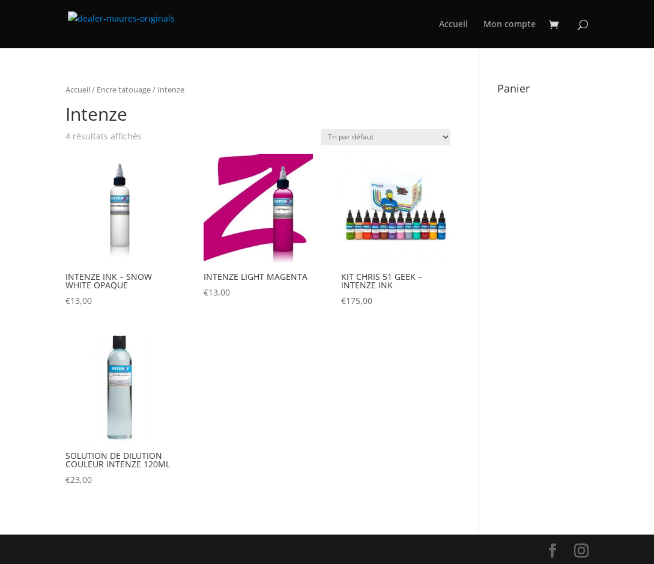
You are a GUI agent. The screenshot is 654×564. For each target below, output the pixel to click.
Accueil (453, 24)
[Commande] (385, 137)
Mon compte (509, 24)
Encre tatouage (124, 89)
